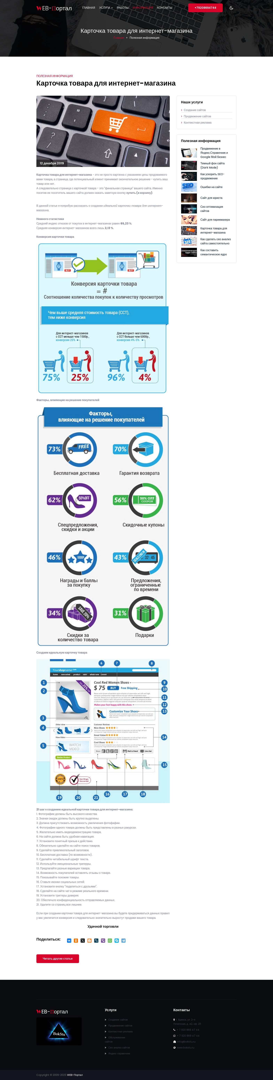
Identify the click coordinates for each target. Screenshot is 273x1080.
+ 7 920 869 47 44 (186, 1030)
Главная (88, 8)
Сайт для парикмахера (215, 220)
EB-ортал (54, 8)
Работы (122, 8)
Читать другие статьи (58, 959)
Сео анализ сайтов (117, 1047)
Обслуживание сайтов (115, 1039)
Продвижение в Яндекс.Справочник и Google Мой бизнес (214, 153)
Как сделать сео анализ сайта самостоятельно (215, 241)
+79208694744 (205, 8)
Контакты (164, 8)
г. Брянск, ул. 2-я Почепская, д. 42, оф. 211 (187, 1022)
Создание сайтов (193, 110)
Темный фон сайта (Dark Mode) (212, 165)
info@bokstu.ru (184, 1041)
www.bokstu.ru (183, 1047)
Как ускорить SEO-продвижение (212, 176)
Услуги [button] (106, 8)
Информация (143, 8)
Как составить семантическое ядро (213, 252)
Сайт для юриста (211, 198)
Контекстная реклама (196, 123)
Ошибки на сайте (211, 187)
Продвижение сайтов (196, 116)
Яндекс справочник (117, 1053)
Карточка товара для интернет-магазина (213, 230)
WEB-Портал (75, 1075)
